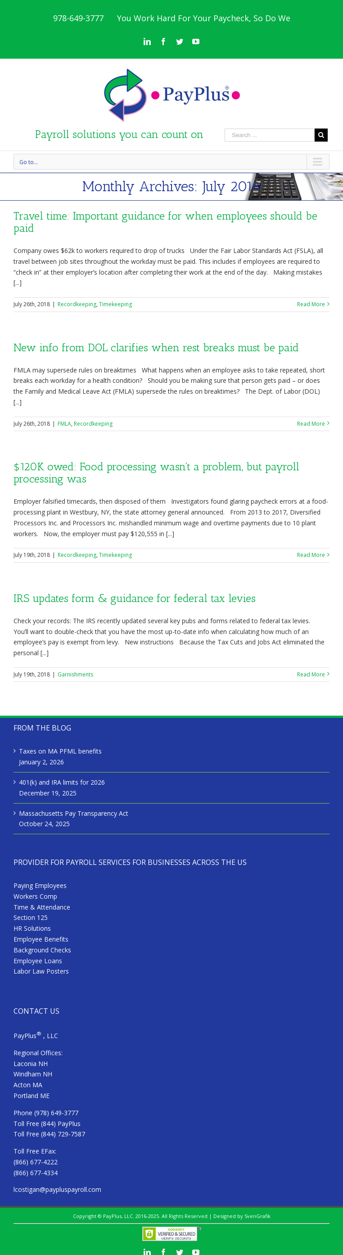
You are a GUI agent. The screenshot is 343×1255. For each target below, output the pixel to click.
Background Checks (42, 950)
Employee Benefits (41, 939)
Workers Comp (35, 896)
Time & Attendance (42, 907)
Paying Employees (40, 885)
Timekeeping (115, 304)
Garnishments (75, 674)
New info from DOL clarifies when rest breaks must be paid (156, 347)
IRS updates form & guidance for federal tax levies (135, 598)
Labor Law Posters (41, 971)
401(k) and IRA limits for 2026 (62, 782)
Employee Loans (38, 960)
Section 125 (31, 917)
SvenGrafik (257, 1216)
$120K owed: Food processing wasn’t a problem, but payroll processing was (156, 472)
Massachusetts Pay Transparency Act (73, 813)
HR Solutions (32, 928)
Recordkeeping (77, 304)
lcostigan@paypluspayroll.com (57, 1189)
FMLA (64, 424)
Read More (311, 304)
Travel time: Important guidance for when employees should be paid (165, 221)
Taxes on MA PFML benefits (60, 751)
